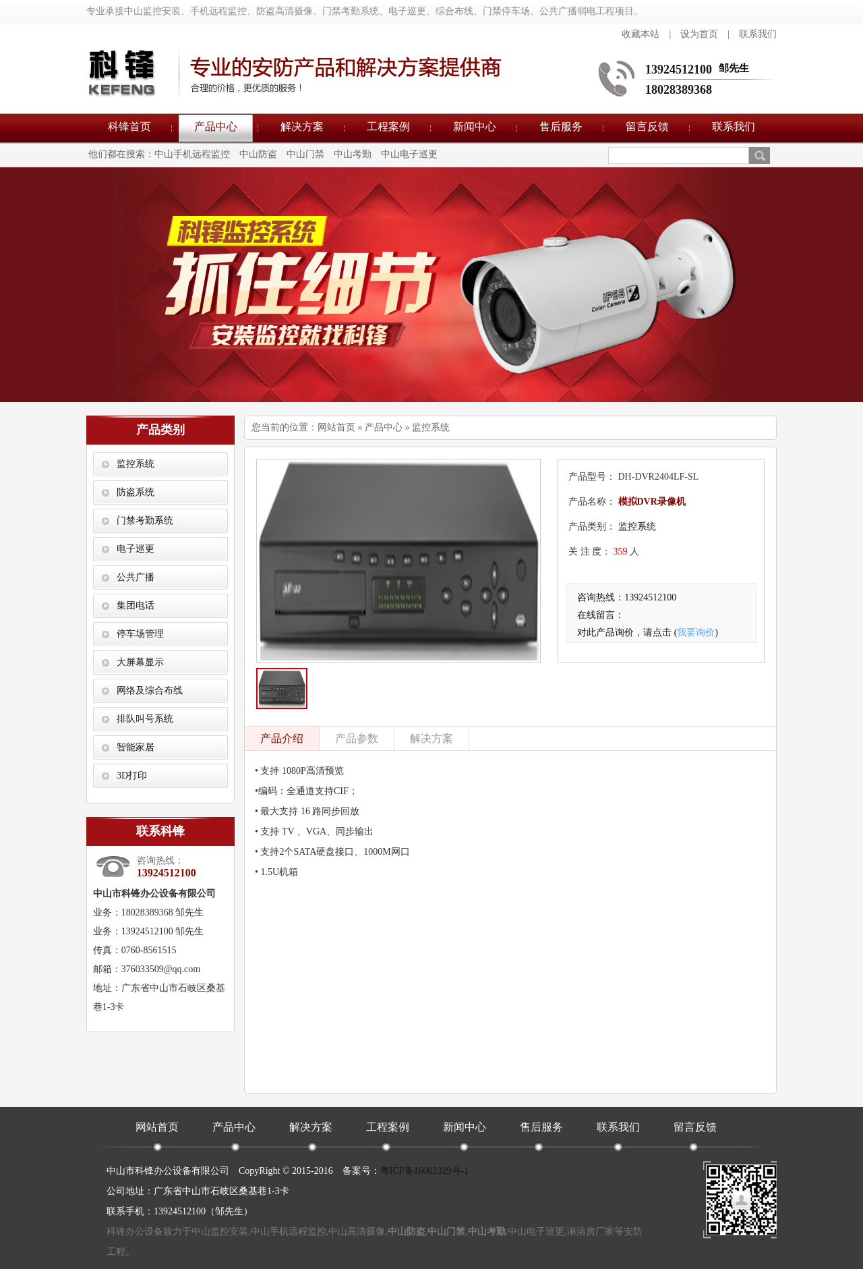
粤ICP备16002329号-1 (424, 1171)
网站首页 (336, 427)
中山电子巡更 (409, 154)
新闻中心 (474, 126)
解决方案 (302, 126)
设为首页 (699, 34)
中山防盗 (258, 154)
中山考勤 (352, 154)
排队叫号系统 (145, 719)
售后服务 (561, 126)
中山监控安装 (219, 1231)
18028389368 (678, 89)
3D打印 (132, 775)
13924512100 (678, 69)
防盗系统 (135, 492)
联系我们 (758, 34)
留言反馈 (647, 126)
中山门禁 (305, 154)
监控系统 (135, 464)
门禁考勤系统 (145, 520)
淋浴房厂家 (590, 1231)
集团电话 (135, 605)
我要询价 (696, 632)
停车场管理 (140, 634)
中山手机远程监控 (192, 154)
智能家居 (135, 747)
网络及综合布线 (150, 690)
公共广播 (135, 577)
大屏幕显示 (140, 662)
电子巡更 (135, 549)
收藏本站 (640, 34)
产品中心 (215, 126)
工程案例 (388, 126)
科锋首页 (129, 126)
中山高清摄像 (356, 1231)
